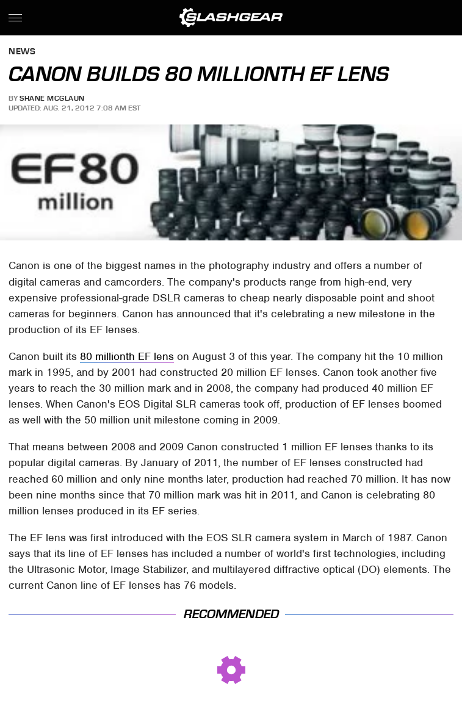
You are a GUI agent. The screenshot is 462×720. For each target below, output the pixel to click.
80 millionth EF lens (127, 356)
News (22, 52)
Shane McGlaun (52, 98)
